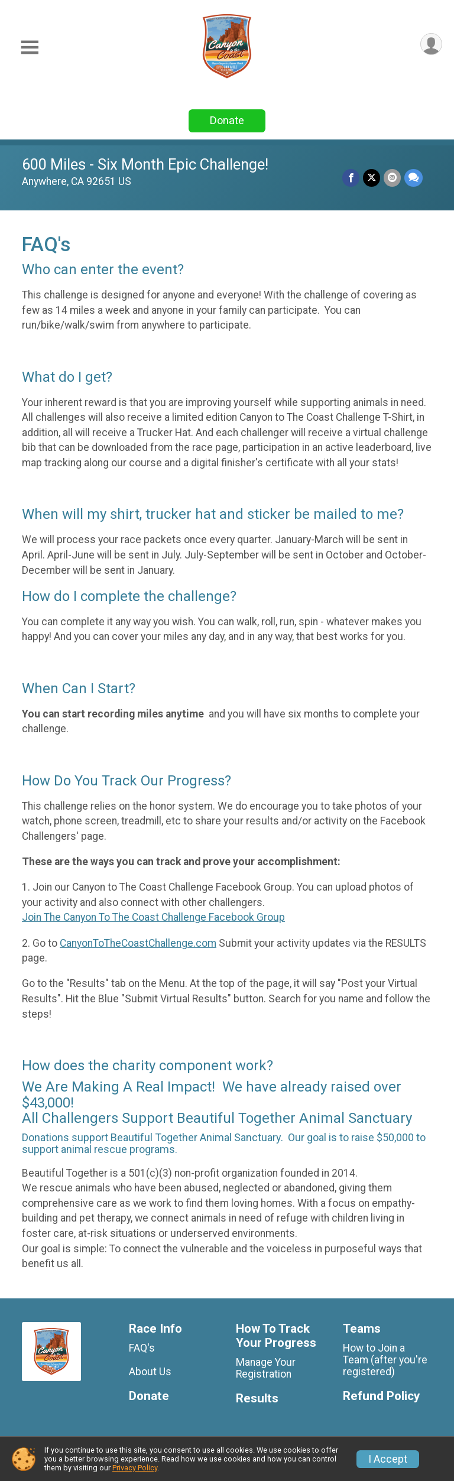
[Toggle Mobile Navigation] (29, 47)
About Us (150, 1372)
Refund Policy (381, 1396)
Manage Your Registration (266, 1368)
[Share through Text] (413, 177)
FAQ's (142, 1348)
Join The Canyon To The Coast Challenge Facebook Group (153, 917)
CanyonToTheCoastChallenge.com (138, 943)
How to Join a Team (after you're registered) (385, 1360)
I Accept (387, 1459)
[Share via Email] (392, 177)
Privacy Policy (134, 1467)
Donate (227, 120)
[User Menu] (431, 44)
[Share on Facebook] (350, 177)
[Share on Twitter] (371, 177)
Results (257, 1398)
